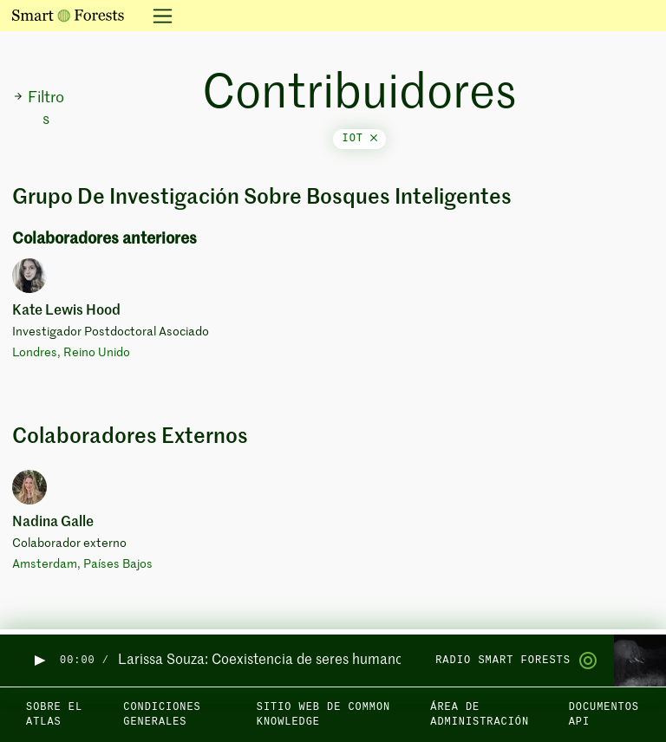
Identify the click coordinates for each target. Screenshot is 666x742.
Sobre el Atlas (54, 714)
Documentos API (604, 714)
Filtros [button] (38, 108)
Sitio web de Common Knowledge (323, 714)
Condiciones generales (161, 714)
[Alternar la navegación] (157, 15)
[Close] (373, 138)
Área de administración (479, 714)
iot (359, 138)
